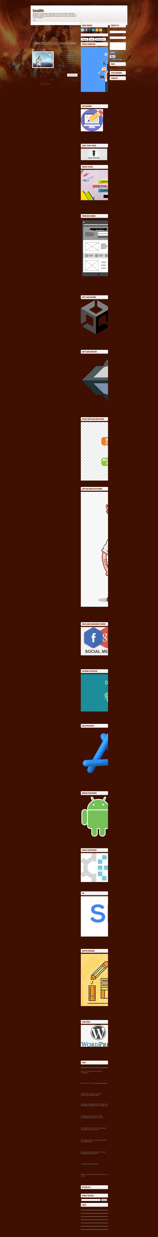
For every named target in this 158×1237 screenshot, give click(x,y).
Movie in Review (85, 1221)
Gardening (84, 1218)
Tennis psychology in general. (44, 47)
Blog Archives (100, 39)
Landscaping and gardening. (90, 1164)
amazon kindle (85, 1208)
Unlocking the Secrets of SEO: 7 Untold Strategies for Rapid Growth (93, 1152)
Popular (84, 39)
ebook (82, 1215)
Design (83, 1212)
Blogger (98, 1191)
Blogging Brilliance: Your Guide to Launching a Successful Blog (91, 1094)
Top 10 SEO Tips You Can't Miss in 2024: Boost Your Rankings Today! (93, 1128)
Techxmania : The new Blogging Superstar (94, 1083)
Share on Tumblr (116, 59)
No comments (55, 50)
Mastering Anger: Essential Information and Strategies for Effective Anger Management (94, 1104)
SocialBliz (38, 10)
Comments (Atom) (45, 83)
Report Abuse (87, 1232)
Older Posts (75, 79)
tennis (46, 50)
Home (34, 20)
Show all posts (66, 43)
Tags (91, 39)
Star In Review (85, 1224)
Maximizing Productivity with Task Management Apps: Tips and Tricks (92, 1116)
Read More (72, 75)
